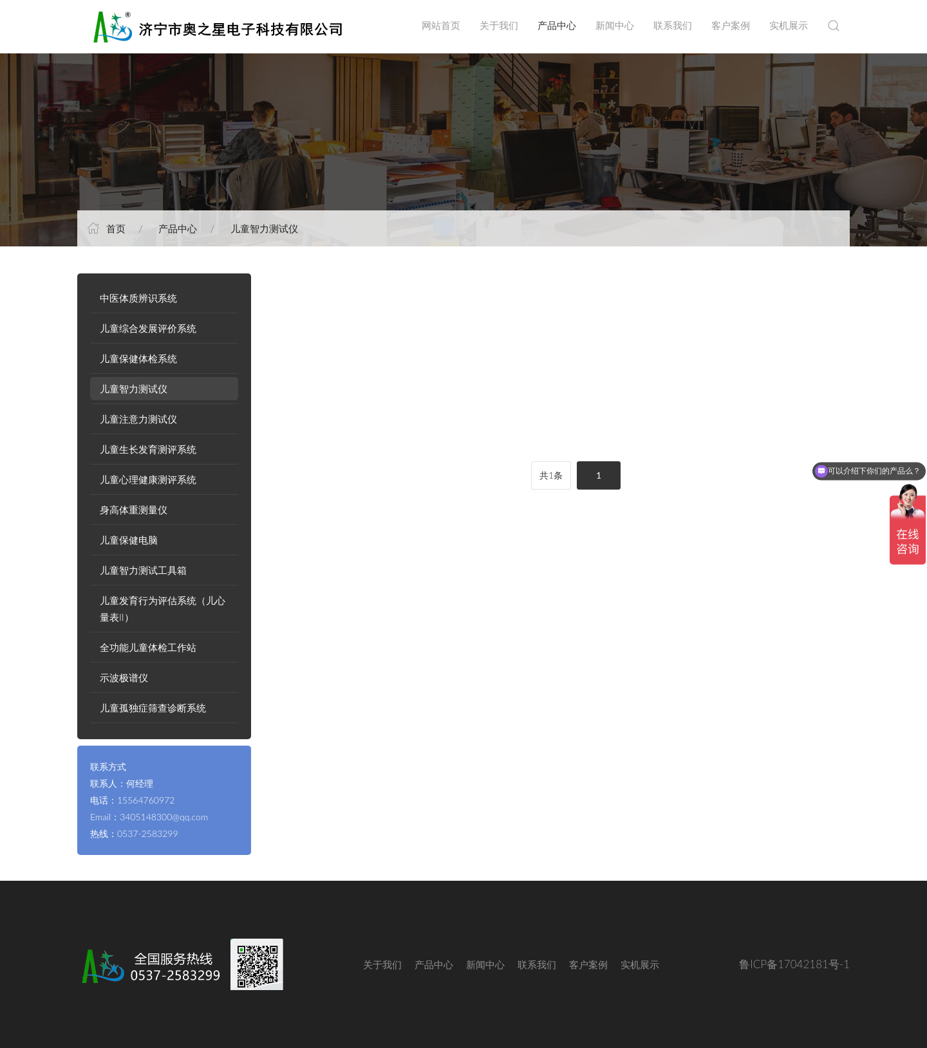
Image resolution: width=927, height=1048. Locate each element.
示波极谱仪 (124, 677)
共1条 (551, 475)
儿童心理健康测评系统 (148, 479)
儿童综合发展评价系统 (148, 328)
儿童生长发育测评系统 (148, 449)
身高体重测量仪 (133, 509)
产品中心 (557, 26)
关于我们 (499, 26)
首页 (116, 228)
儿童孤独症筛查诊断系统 (153, 707)
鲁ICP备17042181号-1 (794, 964)
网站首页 (441, 26)
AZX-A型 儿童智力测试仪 (345, 423)
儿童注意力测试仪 (138, 419)
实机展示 (788, 26)
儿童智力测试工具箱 (143, 570)
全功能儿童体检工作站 (148, 647)
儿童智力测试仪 (264, 228)
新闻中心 (614, 26)
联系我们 (672, 26)
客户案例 (730, 26)
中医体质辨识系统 (138, 298)
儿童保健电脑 (129, 540)
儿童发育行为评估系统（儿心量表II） (162, 608)
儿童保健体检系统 (138, 358)
